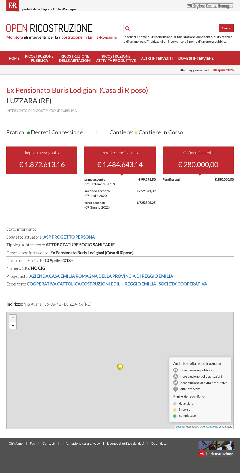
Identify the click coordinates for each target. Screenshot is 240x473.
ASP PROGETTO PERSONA (69, 237)
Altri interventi (157, 58)
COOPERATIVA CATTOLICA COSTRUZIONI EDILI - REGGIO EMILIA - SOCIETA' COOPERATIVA (117, 283)
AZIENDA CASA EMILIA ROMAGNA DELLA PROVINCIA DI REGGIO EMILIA (101, 276)
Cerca (226, 28)
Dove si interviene (196, 58)
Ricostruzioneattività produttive (116, 58)
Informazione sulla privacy (81, 443)
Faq (32, 443)
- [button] (13, 325)
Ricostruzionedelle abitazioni (75, 58)
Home (14, 58)
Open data (159, 443)
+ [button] (13, 318)
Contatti (48, 443)
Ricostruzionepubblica (39, 58)
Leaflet (180, 426)
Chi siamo (16, 443)
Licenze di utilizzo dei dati (125, 443)
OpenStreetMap (209, 426)
